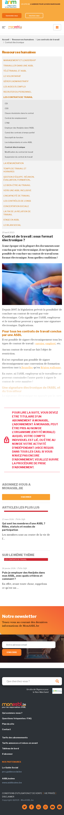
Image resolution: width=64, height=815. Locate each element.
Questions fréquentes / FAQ (17, 718)
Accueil (5, 39)
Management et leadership (19, 60)
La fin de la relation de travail (17, 213)
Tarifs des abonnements (15, 737)
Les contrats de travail (48, 39)
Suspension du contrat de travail (18, 157)
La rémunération (13, 163)
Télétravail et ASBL (14, 71)
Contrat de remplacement (16, 118)
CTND (7, 123)
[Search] (32, 681)
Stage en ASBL (11, 220)
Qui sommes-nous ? (12, 713)
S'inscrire (12, 652)
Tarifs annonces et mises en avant (20, 743)
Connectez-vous (12, 15)
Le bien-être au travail (17, 185)
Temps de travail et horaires (14, 170)
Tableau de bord (10, 748)
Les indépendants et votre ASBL (18, 142)
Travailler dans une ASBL (18, 65)
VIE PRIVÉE (49, 793)
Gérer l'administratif (16, 81)
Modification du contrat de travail (19, 152)
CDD (6, 108)
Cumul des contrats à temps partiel (20, 132)
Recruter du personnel (17, 92)
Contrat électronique (15, 147)
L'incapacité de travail (16, 196)
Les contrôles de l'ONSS (17, 201)
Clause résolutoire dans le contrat (19, 113)
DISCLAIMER (8, 796)
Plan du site (8, 724)
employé (50, 343)
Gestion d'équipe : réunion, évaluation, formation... (18, 178)
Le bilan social (12, 225)
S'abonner (26, 497)
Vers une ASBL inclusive (17, 190)
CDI (6, 103)
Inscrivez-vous (34, 15)
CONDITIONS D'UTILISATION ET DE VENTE (22, 793)
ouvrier (39, 343)
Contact (6, 729)
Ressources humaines (23, 39)
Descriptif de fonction (14, 137)
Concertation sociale (16, 206)
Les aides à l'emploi (14, 86)
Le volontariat (12, 76)
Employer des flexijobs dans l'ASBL (19, 128)
